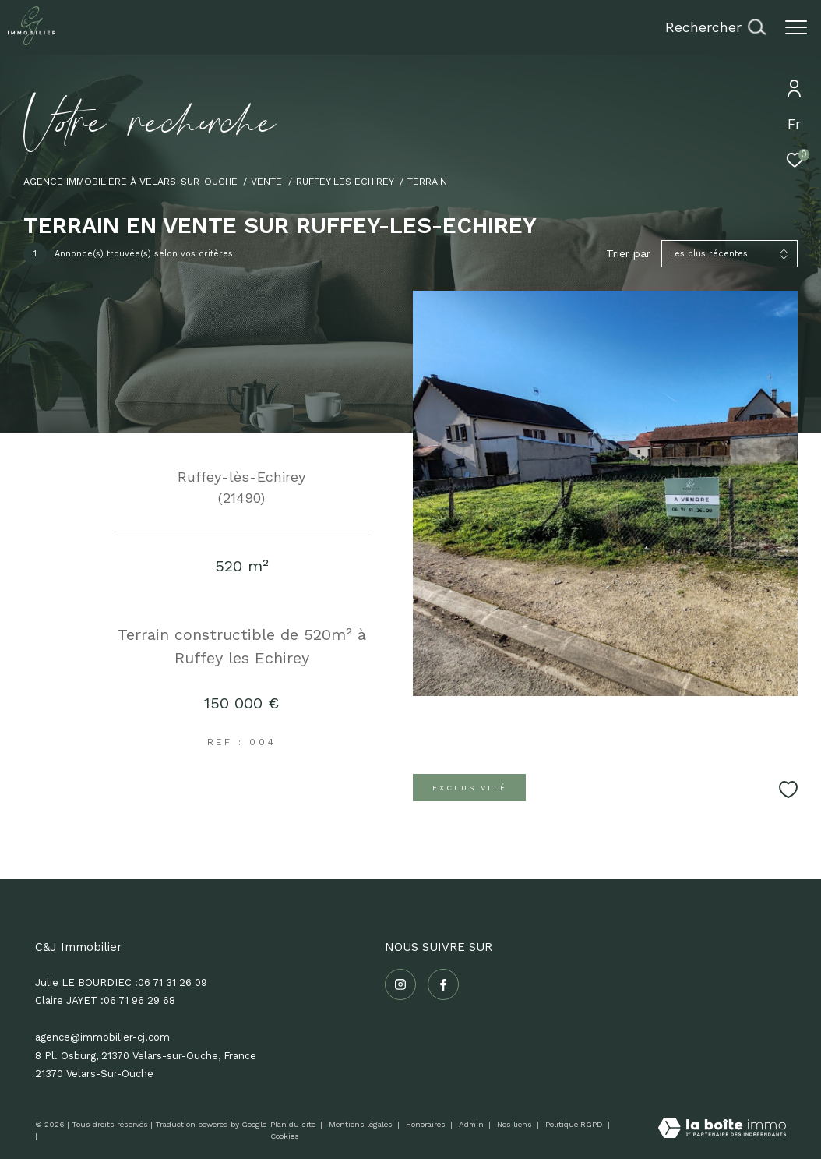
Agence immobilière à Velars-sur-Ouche (130, 181)
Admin (472, 1124)
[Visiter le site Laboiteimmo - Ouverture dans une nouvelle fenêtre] (722, 1129)
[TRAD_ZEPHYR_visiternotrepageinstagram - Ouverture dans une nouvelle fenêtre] (400, 984)
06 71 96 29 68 (139, 1000)
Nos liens (515, 1124)
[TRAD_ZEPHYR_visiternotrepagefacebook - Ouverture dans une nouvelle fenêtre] (443, 984)
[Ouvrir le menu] (796, 27)
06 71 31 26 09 (172, 982)
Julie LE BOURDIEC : (86, 982)
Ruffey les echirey (345, 181)
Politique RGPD (574, 1124)
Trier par (628, 253)
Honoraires (427, 1124)
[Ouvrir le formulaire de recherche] (715, 27)
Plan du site (294, 1124)
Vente (266, 181)
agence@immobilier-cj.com (102, 1037)
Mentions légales (362, 1124)
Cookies (284, 1136)
